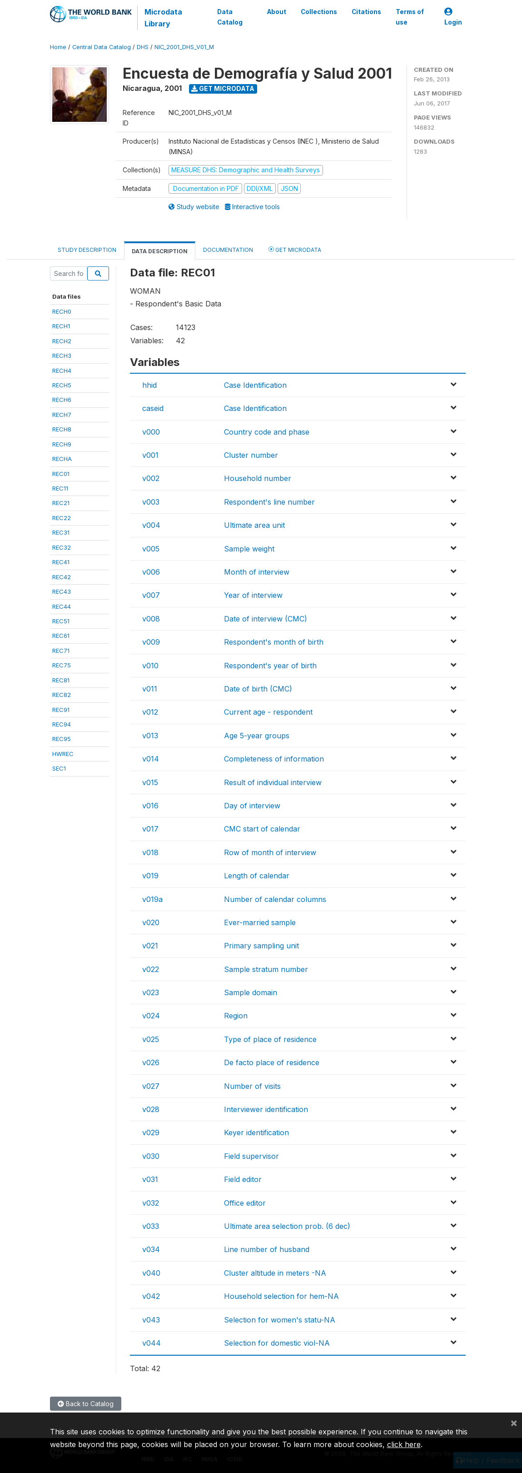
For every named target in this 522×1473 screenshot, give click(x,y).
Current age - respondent (268, 711)
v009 (151, 641)
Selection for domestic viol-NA (277, 1343)
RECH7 (61, 414)
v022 (150, 969)
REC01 (61, 473)
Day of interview (252, 805)
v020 (150, 922)
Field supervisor (251, 1156)
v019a (152, 899)
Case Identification (255, 385)
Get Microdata (222, 88)
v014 (150, 758)
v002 (150, 478)
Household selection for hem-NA (281, 1296)
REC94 (61, 724)
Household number (257, 478)
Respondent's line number (269, 501)
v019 (150, 875)
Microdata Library (163, 17)
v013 (150, 735)
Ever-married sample (260, 922)
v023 (150, 992)
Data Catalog (230, 16)
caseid (153, 408)
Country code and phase (266, 431)
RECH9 (61, 444)
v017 (150, 828)
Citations (366, 11)
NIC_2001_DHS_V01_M (184, 47)
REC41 (61, 562)
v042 (151, 1296)
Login (453, 17)
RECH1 (61, 326)
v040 (151, 1273)
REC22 (61, 517)
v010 (150, 665)
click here (404, 1444)
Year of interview (253, 595)
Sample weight (249, 548)
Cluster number (251, 455)
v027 (150, 1086)
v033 (150, 1226)
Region (236, 1015)
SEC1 (59, 768)
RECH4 (61, 370)
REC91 (61, 709)
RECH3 (61, 355)
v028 (150, 1109)
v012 (150, 711)
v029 (150, 1132)
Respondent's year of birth (270, 665)
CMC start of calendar (262, 828)
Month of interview (256, 571)
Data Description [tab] (160, 251)
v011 (149, 688)
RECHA (62, 458)
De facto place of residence (271, 1062)
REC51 (61, 621)
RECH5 (61, 385)
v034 (151, 1249)
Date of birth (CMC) (258, 688)
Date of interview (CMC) (265, 618)
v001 (150, 455)
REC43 (61, 591)
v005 (150, 548)
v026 (150, 1062)
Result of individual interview (273, 782)
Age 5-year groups (256, 735)
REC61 (61, 635)
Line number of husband (266, 1249)
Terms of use (409, 16)
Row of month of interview (270, 852)
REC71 (61, 650)
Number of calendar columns (275, 899)
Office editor (245, 1202)
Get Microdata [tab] (294, 249)
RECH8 (61, 429)
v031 (150, 1179)
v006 (151, 571)
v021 (150, 945)
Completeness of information (274, 758)
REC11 (60, 488)
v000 (151, 431)
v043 (151, 1319)
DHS (143, 47)
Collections (318, 11)
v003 (150, 501)
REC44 (61, 606)
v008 (151, 618)
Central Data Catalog (101, 47)
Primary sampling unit (261, 945)
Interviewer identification (266, 1109)
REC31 (61, 532)
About (276, 11)
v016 (150, 805)
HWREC (63, 753)
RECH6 (61, 399)
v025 (150, 1039)
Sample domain (250, 992)
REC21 (61, 502)
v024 (151, 1015)
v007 (151, 595)
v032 (150, 1202)
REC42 (61, 577)
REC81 (61, 680)
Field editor (243, 1179)
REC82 (61, 694)
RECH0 (61, 311)
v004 (151, 525)
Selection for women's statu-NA (279, 1319)
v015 (150, 782)
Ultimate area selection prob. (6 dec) (287, 1226)
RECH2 (61, 341)
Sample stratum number (266, 969)
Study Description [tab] (87, 249)
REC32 (61, 547)
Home (58, 47)
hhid (149, 385)
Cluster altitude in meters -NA (275, 1273)
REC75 (61, 665)
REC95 (61, 738)
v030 (150, 1156)
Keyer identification (256, 1132)
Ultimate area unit (254, 525)
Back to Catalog (86, 1404)
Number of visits (252, 1086)
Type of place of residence (270, 1039)
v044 (151, 1343)
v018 (150, 852)
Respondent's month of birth (273, 641)
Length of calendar (256, 875)
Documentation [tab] (228, 249)
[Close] (513, 1422)
